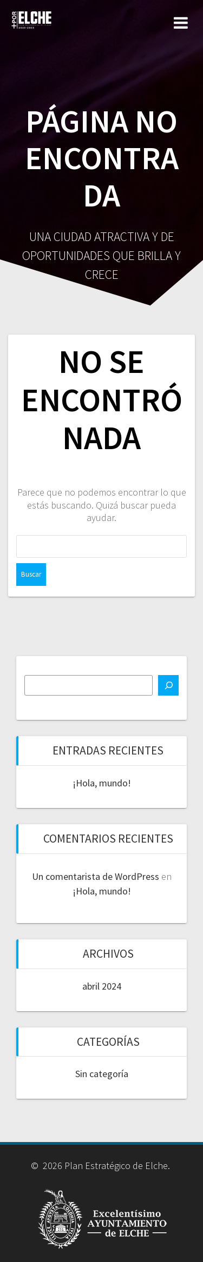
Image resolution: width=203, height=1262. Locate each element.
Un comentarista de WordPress (95, 876)
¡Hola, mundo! (102, 783)
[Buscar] (168, 685)
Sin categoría (101, 1073)
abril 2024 (101, 986)
